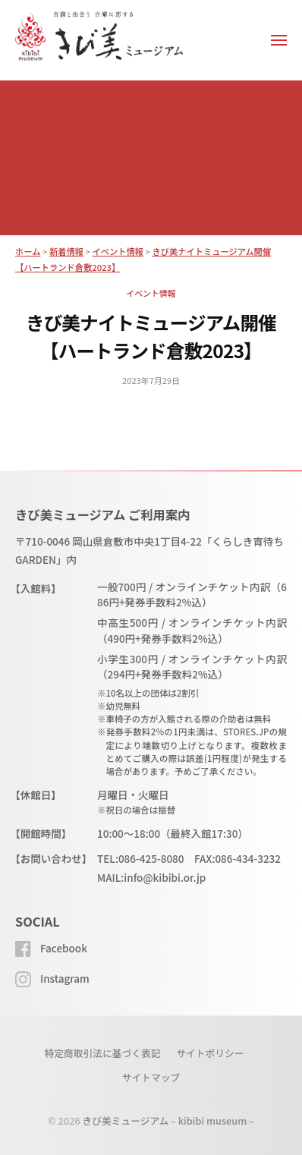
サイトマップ (151, 1077)
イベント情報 (150, 293)
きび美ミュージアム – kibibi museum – (168, 1120)
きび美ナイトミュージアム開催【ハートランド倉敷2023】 (151, 336)
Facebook (63, 947)
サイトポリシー (210, 1053)
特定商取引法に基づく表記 (102, 1053)
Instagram (65, 978)
